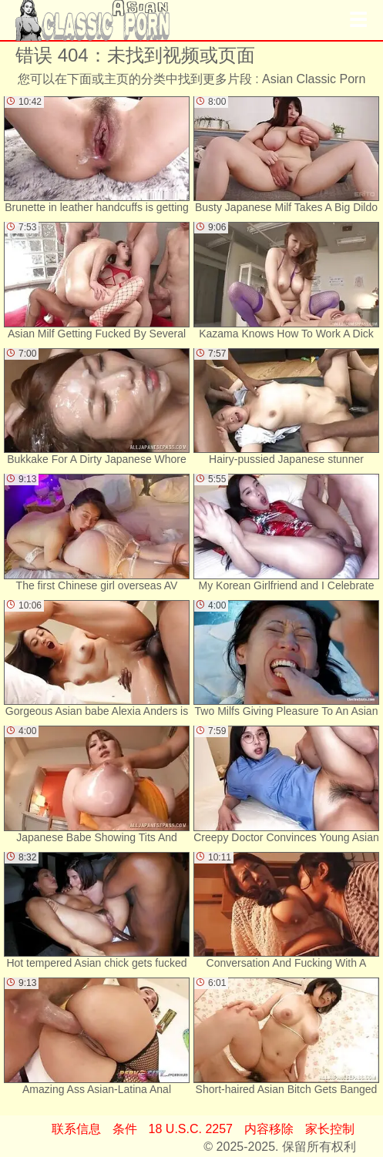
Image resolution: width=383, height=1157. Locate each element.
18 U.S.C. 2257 (191, 1128)
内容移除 (269, 1128)
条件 (125, 1128)
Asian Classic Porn (313, 79)
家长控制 (329, 1128)
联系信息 (76, 1128)
